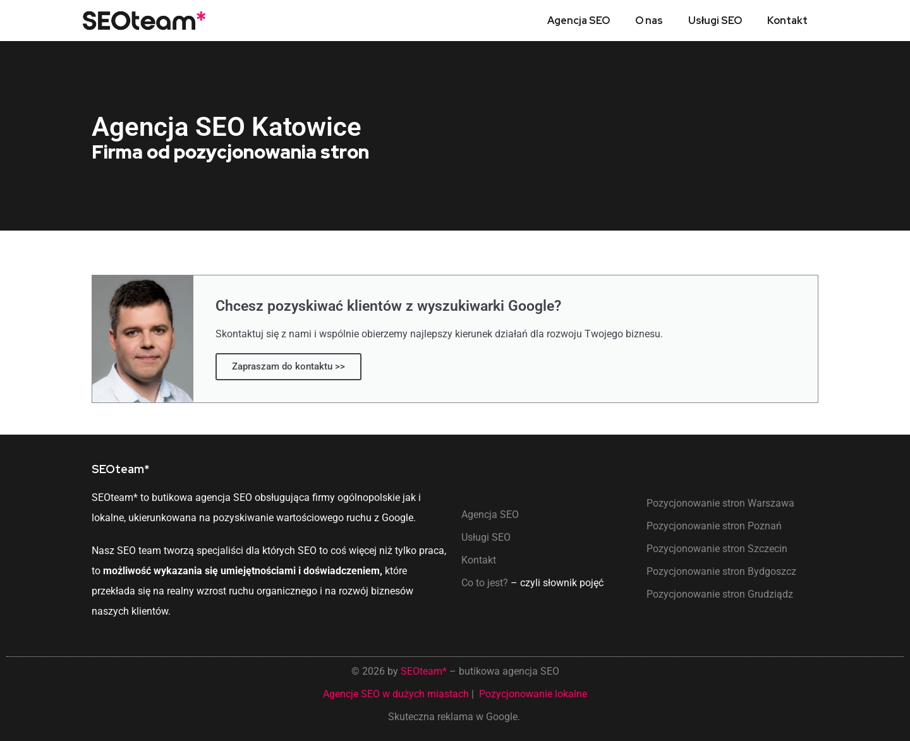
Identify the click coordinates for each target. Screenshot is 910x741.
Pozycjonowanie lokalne (533, 694)
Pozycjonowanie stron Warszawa (720, 503)
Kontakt (787, 20)
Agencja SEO (578, 20)
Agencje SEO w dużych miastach (396, 694)
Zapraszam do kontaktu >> (288, 366)
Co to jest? (484, 583)
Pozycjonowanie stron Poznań (714, 526)
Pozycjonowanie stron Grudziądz (719, 594)
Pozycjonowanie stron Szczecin (716, 549)
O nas (649, 20)
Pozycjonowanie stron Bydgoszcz (721, 571)
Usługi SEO (715, 20)
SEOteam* (424, 671)
